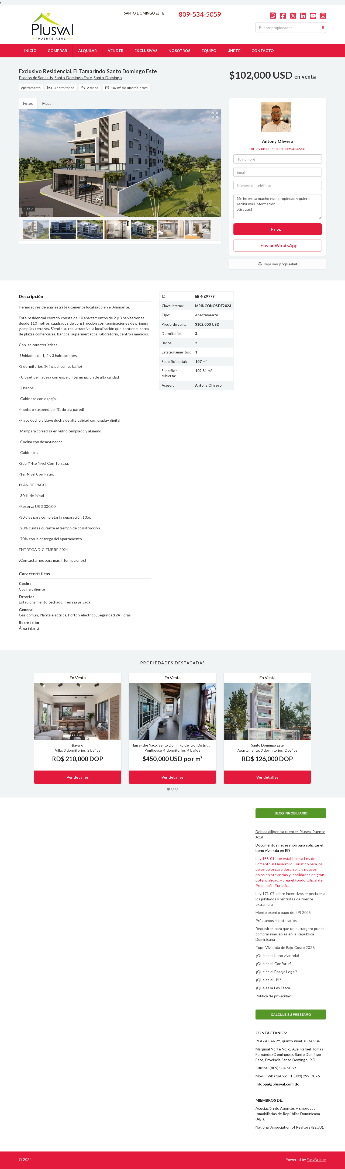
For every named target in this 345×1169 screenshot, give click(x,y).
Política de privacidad (273, 996)
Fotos (28, 103)
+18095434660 (292, 149)
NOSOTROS (179, 50)
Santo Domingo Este (73, 77)
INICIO (30, 50)
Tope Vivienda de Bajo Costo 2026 (285, 947)
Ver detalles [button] (78, 777)
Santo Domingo (108, 77)
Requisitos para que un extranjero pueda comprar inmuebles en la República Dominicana (290, 934)
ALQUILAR (87, 50)
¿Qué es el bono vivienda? (278, 955)
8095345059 (262, 149)
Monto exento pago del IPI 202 (282, 912)
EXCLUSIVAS (145, 50)
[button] (26, 728)
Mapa (46, 103)
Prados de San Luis (36, 77)
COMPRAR (57, 50)
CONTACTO (262, 50)
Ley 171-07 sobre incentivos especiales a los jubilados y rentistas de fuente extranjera (291, 899)
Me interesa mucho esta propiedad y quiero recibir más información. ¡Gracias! (277, 206)
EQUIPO (209, 50)
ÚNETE (233, 50)
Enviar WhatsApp (278, 245)
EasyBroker (316, 1159)
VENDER (115, 50)
